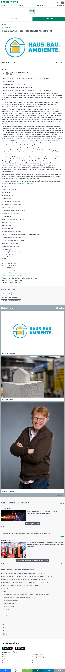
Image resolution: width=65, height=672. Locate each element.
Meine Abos (60, 5)
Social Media (36, 663)
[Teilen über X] (16, 670)
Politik (5, 628)
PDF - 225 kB (17, 73)
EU (4, 619)
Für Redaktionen (37, 655)
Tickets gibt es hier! (32, 523)
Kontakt (4, 657)
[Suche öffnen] (57, 2)
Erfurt (3, 293)
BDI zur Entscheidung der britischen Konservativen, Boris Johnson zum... (25, 573)
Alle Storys (16, 18)
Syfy (4, 591)
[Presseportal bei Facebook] (11, 652)
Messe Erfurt (6, 27)
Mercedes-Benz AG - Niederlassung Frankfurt (16, 597)
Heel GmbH (6, 610)
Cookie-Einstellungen (8, 663)
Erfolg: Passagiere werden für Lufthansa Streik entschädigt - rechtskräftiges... (26, 582)
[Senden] (59, 670)
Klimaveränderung (14, 300)
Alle (62, 503)
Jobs (33, 659)
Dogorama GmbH (8, 606)
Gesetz (5, 634)
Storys (3, 5)
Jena (9, 293)
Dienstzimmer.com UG (10, 603)
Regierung (6, 631)
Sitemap (34, 661)
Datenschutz (6, 661)
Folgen (49, 18)
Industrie (5, 616)
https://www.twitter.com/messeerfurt (12, 275)
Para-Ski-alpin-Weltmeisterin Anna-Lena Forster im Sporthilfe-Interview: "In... (26, 579)
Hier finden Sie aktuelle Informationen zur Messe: (32, 560)
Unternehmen (7, 613)
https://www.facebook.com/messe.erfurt (14, 273)
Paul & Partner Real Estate (11, 600)
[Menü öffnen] (62, 2)
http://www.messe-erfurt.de (10, 271)
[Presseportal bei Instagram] (16, 652)
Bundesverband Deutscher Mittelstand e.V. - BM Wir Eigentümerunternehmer (26, 594)
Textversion (5, 659)
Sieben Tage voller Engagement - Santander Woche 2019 (20, 585)
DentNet (5, 588)
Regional (40, 5)
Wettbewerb (6, 622)
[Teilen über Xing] (37, 670)
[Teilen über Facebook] (5, 670)
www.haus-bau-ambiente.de (10, 213)
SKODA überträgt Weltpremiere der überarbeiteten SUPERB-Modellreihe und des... (28, 576)
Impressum (5, 655)
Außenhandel (7, 625)
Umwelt (4, 300)
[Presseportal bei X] (13, 652)
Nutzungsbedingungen (38, 657)
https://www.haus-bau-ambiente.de (22, 183)
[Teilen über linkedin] (48, 670)
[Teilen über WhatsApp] (27, 670)
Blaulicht (21, 5)
